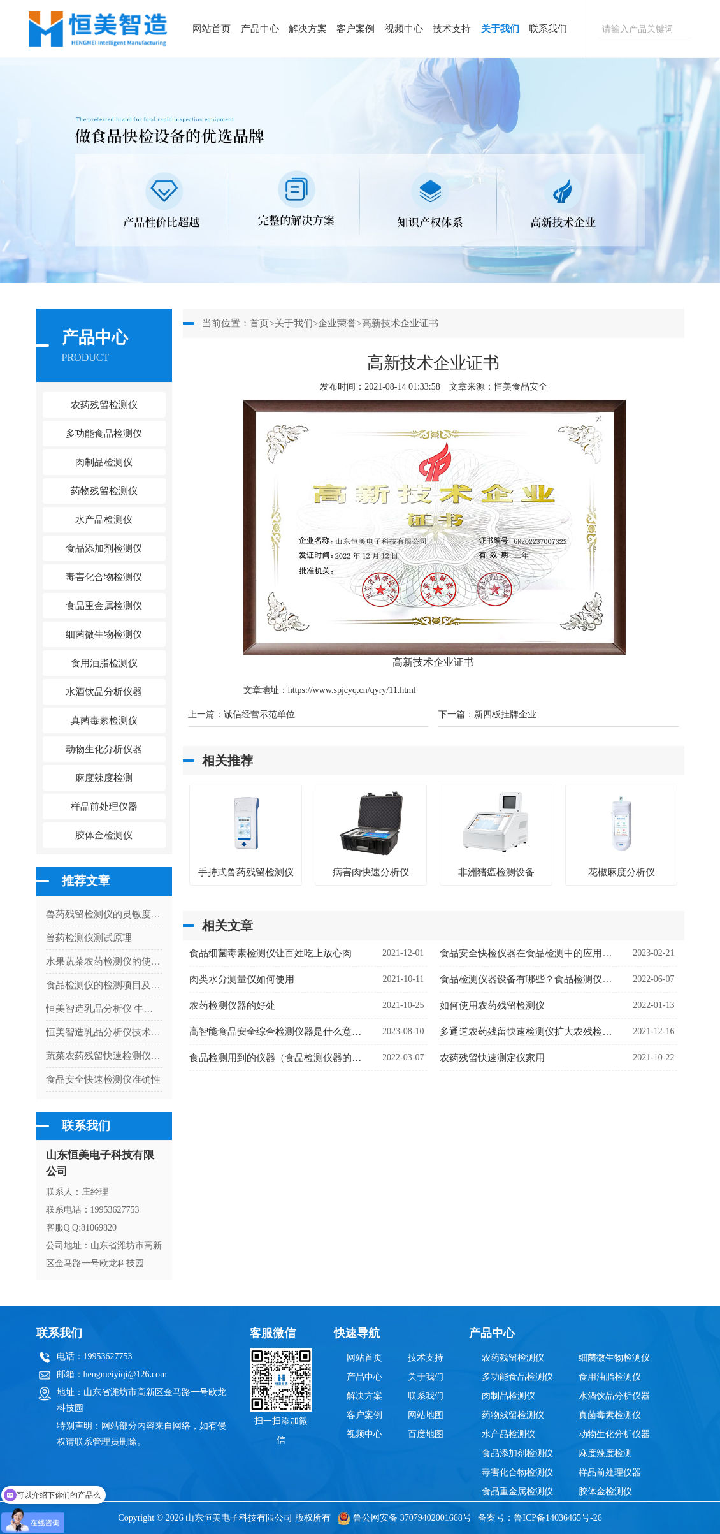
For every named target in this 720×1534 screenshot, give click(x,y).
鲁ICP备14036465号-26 (557, 1518)
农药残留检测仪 (513, 1357)
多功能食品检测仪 (517, 1377)
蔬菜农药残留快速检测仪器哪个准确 (104, 1056)
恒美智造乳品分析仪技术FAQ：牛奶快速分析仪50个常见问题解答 (104, 1032)
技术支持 (452, 29)
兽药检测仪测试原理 (89, 938)
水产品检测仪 (508, 1434)
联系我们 (548, 29)
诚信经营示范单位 (259, 714)
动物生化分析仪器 (614, 1434)
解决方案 (308, 29)
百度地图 (425, 1434)
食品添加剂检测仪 (517, 1453)
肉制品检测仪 (508, 1396)
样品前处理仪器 (610, 1472)
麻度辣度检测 (605, 1453)
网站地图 (425, 1415)
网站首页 (211, 29)
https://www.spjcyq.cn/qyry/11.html (352, 690)
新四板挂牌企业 (505, 714)
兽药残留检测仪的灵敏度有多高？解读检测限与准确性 (104, 914)
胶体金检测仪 (104, 835)
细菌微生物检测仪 (614, 1357)
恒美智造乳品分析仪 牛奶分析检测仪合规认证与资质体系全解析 (104, 1009)
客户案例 (355, 29)
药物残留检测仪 (513, 1415)
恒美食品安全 (520, 386)
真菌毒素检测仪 (610, 1415)
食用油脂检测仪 (610, 1377)
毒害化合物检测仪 (517, 1472)
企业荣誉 (337, 323)
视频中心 (404, 29)
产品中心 (260, 29)
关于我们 (500, 29)
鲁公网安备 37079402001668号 (404, 1518)
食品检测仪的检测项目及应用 (104, 985)
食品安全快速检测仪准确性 (103, 1079)
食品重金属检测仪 (517, 1491)
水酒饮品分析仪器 (614, 1396)
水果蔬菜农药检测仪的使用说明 (104, 961)
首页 (259, 323)
